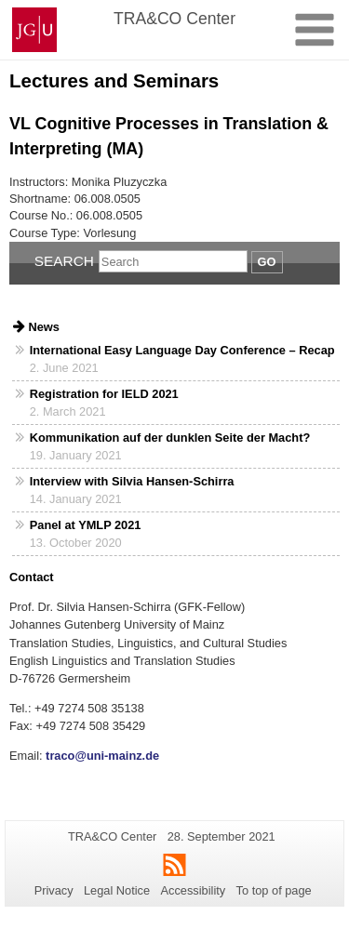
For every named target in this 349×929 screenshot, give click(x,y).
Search (64, 261)
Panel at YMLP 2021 (85, 525)
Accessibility (193, 890)
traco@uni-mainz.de (101, 756)
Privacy (54, 890)
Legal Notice (117, 890)
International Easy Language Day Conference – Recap (182, 350)
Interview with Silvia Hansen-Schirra (132, 481)
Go (267, 262)
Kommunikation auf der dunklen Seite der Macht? (170, 438)
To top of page (274, 890)
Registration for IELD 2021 (104, 394)
